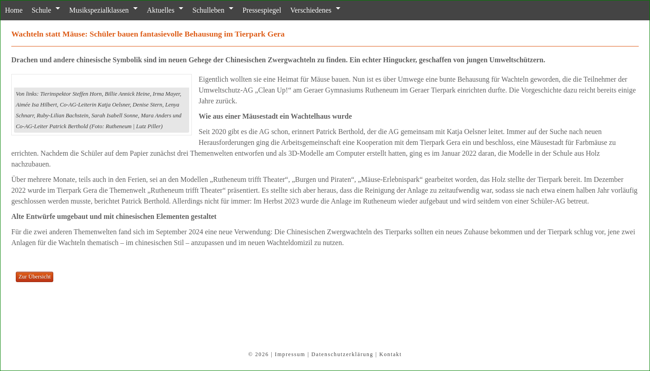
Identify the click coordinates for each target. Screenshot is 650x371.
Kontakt (390, 354)
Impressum (290, 354)
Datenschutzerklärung (342, 354)
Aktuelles (160, 10)
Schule (41, 10)
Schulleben (208, 10)
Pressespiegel (261, 10)
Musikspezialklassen (99, 10)
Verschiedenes (310, 10)
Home (14, 10)
